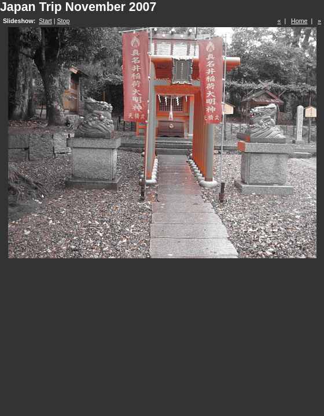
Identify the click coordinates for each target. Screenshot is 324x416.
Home (299, 20)
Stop (63, 20)
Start (45, 20)
